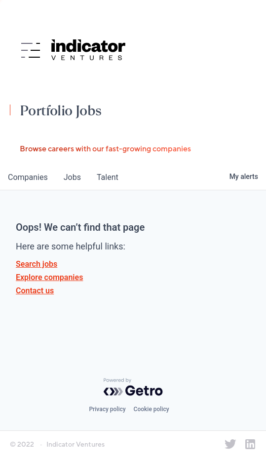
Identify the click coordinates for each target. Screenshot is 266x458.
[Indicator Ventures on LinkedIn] (250, 444)
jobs (72, 177)
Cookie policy (151, 409)
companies (28, 177)
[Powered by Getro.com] (133, 387)
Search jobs (36, 264)
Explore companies (49, 277)
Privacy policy (107, 409)
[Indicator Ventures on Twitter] (230, 444)
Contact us (35, 290)
